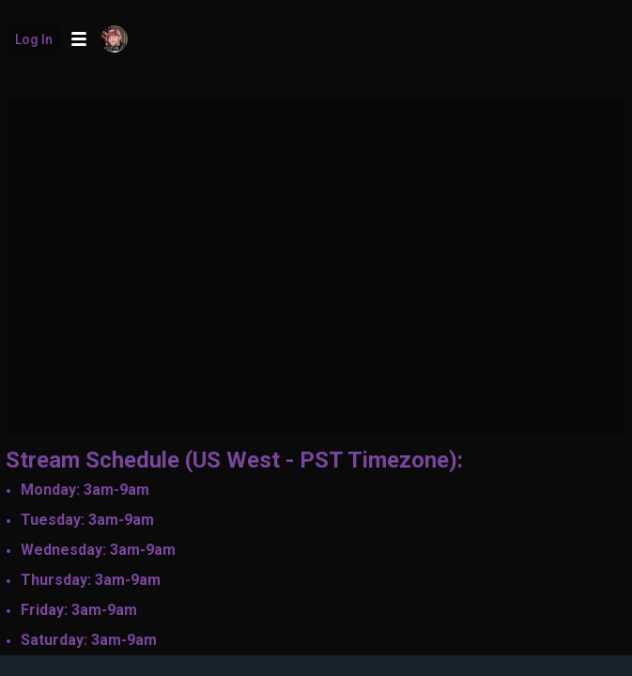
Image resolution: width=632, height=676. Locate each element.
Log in (34, 39)
